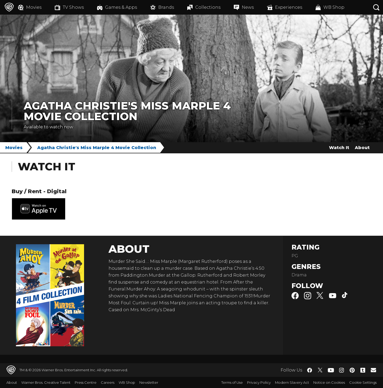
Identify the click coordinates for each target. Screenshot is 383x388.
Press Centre (86, 382)
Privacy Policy (259, 382)
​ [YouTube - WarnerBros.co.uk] (331, 370)
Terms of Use (232, 382)
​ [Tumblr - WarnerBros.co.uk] (363, 370)
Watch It (339, 147)
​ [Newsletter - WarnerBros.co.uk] (373, 370)
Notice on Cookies (329, 382)
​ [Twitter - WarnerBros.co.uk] (320, 370)
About (362, 147)
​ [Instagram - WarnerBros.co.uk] (341, 370)
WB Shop (127, 382)
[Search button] (376, 7)
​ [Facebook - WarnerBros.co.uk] (309, 370)
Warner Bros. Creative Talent (45, 382)
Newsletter (148, 382)
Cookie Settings (363, 382)
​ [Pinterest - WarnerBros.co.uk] (352, 370)
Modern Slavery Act (292, 382)
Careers (107, 382)
